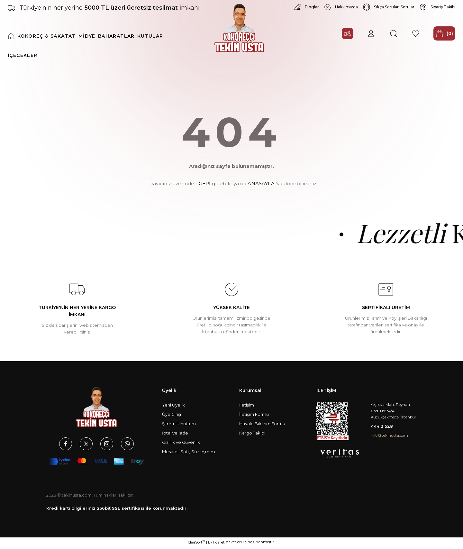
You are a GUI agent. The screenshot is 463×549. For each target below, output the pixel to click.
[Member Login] (359, 39)
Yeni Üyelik (173, 407)
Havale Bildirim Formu (262, 426)
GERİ (205, 187)
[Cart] (439, 39)
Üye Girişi (171, 417)
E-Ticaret (216, 544)
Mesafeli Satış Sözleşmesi (188, 454)
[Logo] (239, 31)
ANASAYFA (261, 187)
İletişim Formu (254, 417)
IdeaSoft (196, 544)
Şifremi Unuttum (179, 426)
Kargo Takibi (252, 435)
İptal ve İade (175, 435)
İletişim (246, 407)
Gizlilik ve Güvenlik (181, 445)
